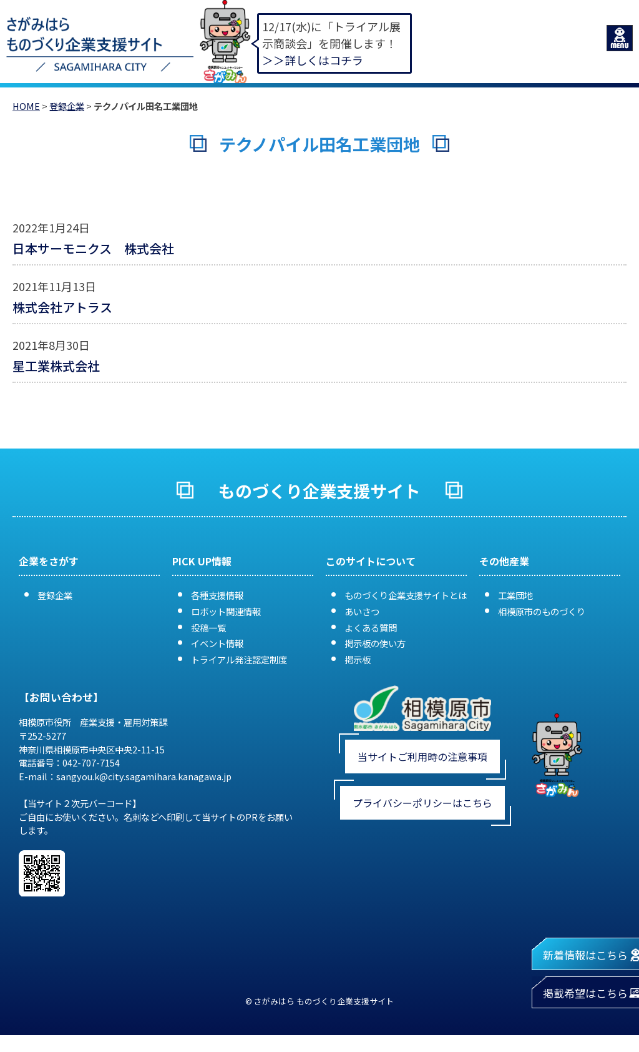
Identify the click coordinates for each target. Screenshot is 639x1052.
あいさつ (361, 611)
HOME (26, 105)
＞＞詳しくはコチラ (312, 60)
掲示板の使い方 (375, 643)
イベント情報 (217, 643)
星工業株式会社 (56, 366)
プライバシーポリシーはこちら (422, 802)
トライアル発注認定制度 (239, 659)
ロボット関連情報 (226, 611)
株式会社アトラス (62, 307)
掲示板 (357, 659)
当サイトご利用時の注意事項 (422, 756)
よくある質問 (370, 627)
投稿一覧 (208, 627)
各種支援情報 (217, 595)
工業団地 (515, 595)
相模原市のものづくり (541, 611)
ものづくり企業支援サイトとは (405, 595)
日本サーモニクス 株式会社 (93, 248)
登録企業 (66, 105)
